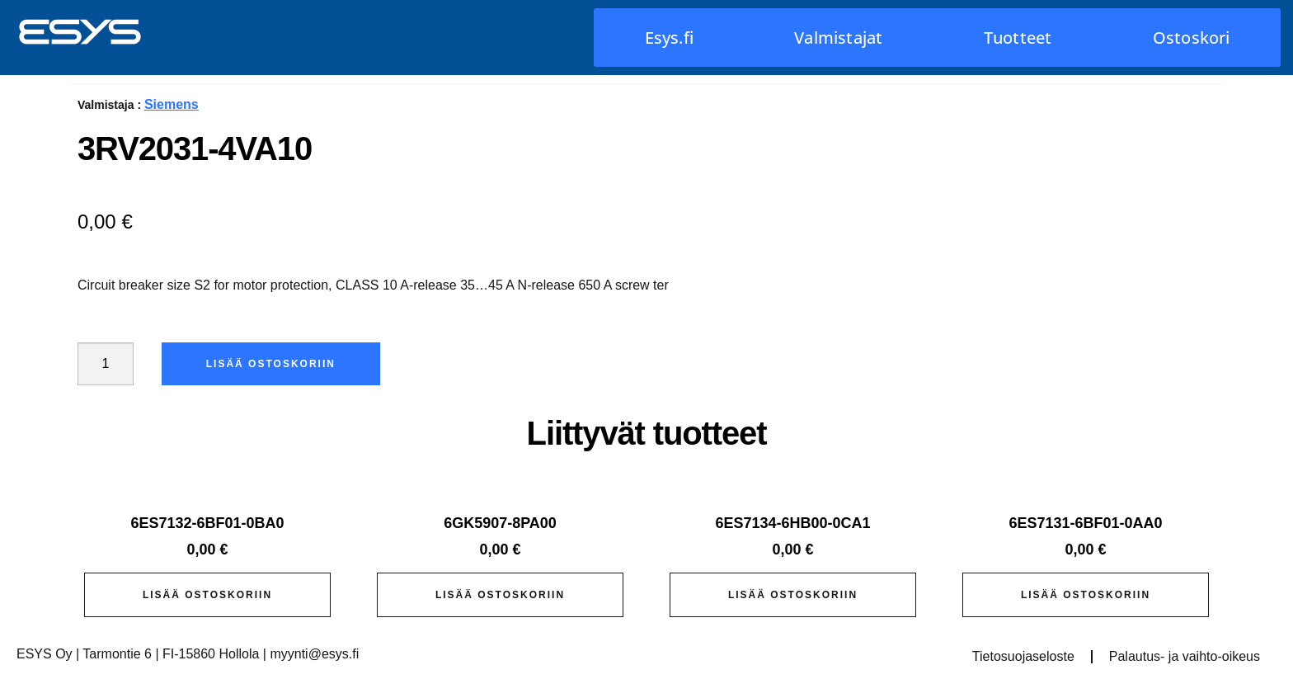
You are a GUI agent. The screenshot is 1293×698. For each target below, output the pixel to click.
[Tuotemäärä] (106, 363)
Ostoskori (1191, 37)
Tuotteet (1018, 37)
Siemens (171, 104)
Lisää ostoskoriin (271, 364)
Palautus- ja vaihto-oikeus (1184, 656)
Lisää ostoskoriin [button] (207, 595)
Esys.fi (669, 37)
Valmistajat (838, 37)
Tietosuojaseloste (1023, 656)
